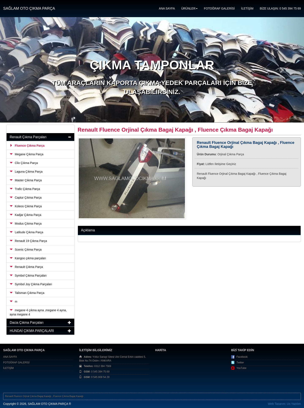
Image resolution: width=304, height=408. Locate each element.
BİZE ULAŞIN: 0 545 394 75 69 (280, 8)
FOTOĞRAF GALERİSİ (219, 8)
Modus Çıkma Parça (26, 223)
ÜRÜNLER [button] (189, 8)
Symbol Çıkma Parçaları (28, 275)
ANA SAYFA (167, 8)
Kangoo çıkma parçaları (28, 258)
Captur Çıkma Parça (26, 197)
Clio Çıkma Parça (24, 163)
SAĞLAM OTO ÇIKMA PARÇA (29, 8)
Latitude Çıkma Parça (26, 232)
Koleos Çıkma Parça (26, 206)
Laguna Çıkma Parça (26, 171)
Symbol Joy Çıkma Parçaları (31, 284)
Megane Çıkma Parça (26, 154)
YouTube (241, 368)
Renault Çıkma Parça (26, 267)
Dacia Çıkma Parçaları (26, 322)
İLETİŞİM (247, 8)
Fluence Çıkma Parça (27, 145)
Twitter (240, 362)
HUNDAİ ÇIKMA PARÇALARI (32, 331)
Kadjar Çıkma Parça (25, 215)
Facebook (242, 356)
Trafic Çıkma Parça (25, 189)
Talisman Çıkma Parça (27, 293)
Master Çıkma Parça (26, 180)
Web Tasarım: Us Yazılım (284, 403)
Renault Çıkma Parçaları (28, 137)
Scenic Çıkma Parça (26, 249)
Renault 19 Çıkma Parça (28, 241)
